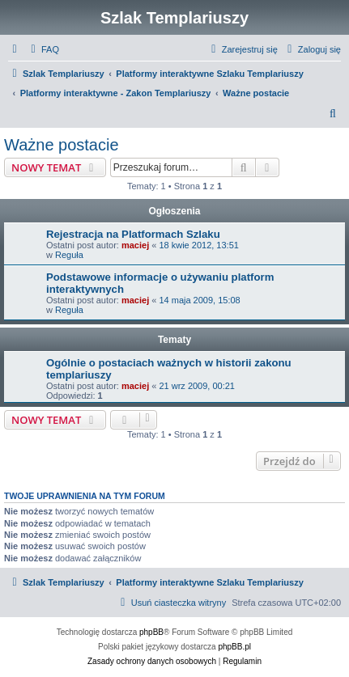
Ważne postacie (61, 145)
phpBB (151, 632)
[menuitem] (43, 49)
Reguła (69, 255)
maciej (135, 245)
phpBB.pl (234, 646)
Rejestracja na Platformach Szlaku (133, 234)
